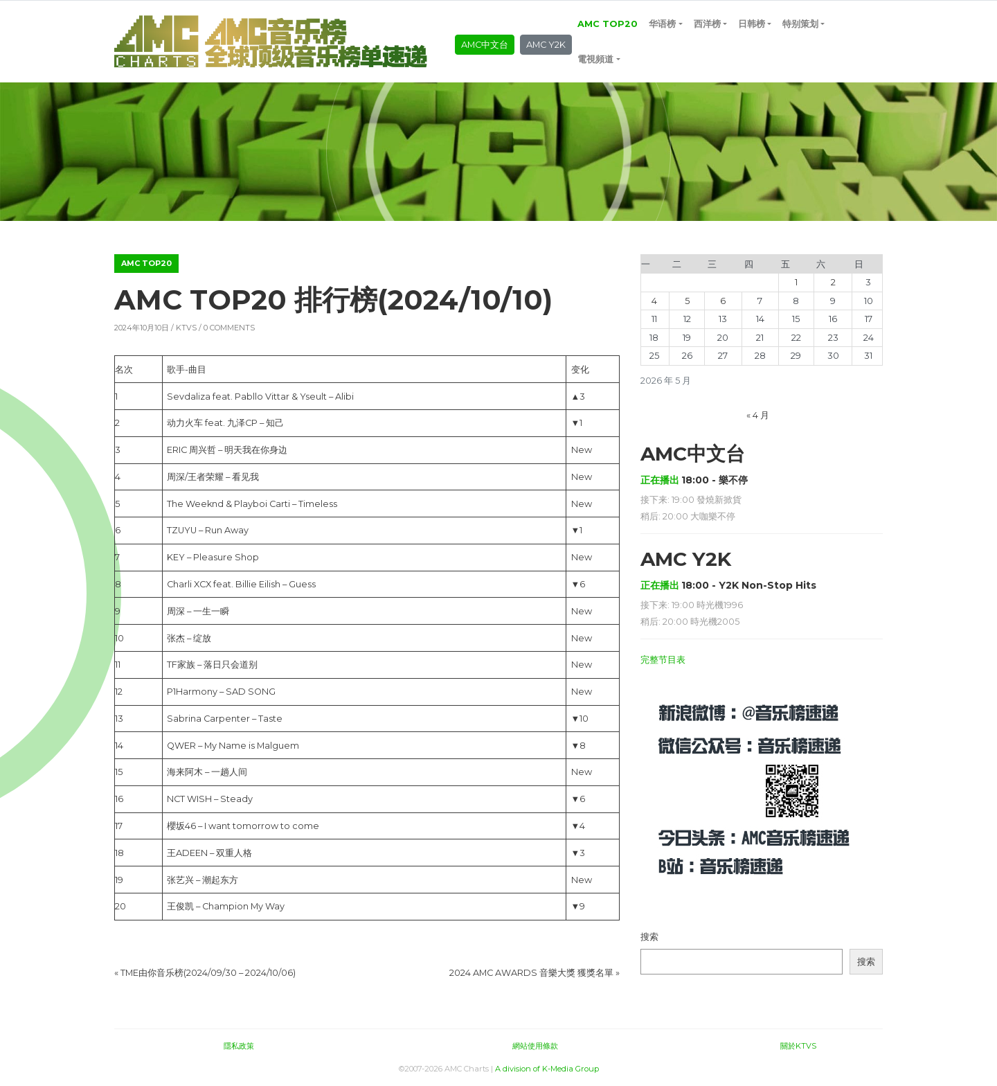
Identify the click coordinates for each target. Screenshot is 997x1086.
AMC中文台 (484, 44)
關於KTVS (798, 1046)
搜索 (649, 937)
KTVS (186, 327)
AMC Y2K (546, 44)
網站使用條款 (535, 1046)
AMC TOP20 (607, 24)
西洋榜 (707, 24)
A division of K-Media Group (547, 1069)
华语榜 (662, 24)
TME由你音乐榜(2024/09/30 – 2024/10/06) (208, 973)
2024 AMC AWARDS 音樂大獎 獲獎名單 (531, 973)
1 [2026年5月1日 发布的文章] (796, 282)
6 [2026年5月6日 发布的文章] (723, 301)
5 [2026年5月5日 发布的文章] (687, 301)
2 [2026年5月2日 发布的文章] (833, 282)
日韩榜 (751, 24)
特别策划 (800, 24)
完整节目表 (662, 660)
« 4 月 (757, 415)
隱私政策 (239, 1046)
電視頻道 (595, 59)
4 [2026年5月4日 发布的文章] (654, 301)
